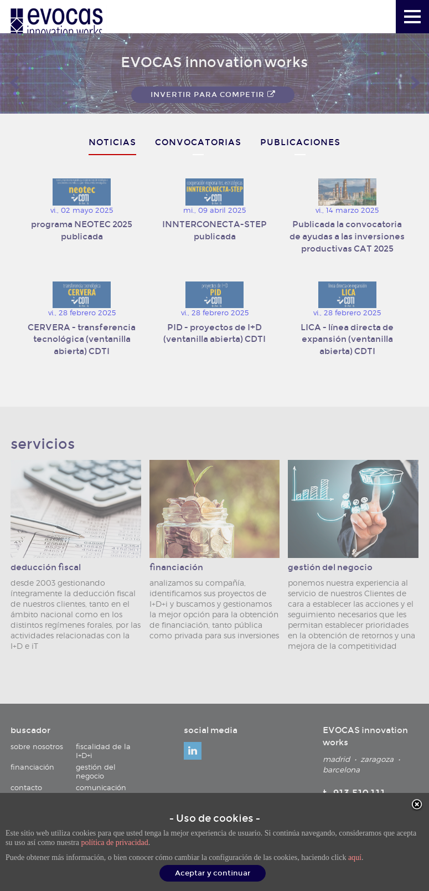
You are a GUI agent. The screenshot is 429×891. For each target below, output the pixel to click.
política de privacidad (114, 842)
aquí (354, 857)
